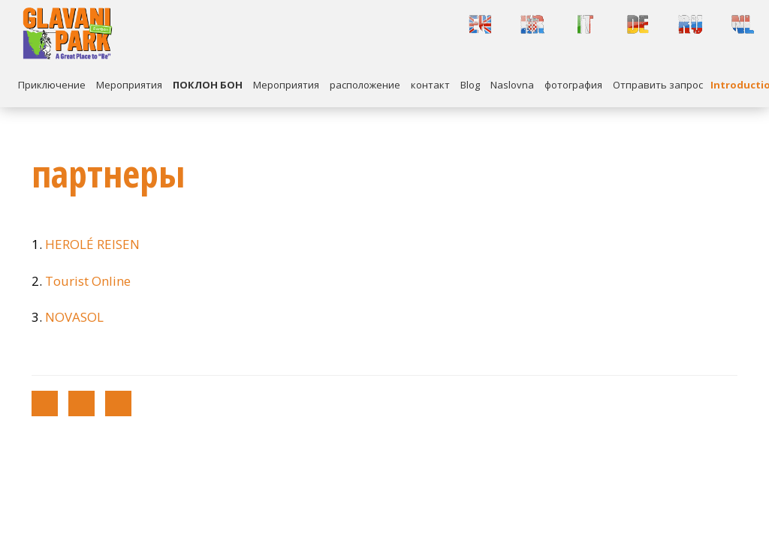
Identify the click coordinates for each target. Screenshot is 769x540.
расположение (365, 85)
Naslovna (512, 85)
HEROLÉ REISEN (92, 244)
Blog (470, 85)
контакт (430, 85)
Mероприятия (129, 85)
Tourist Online (88, 281)
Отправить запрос (658, 85)
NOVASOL (74, 317)
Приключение (52, 85)
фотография (573, 85)
